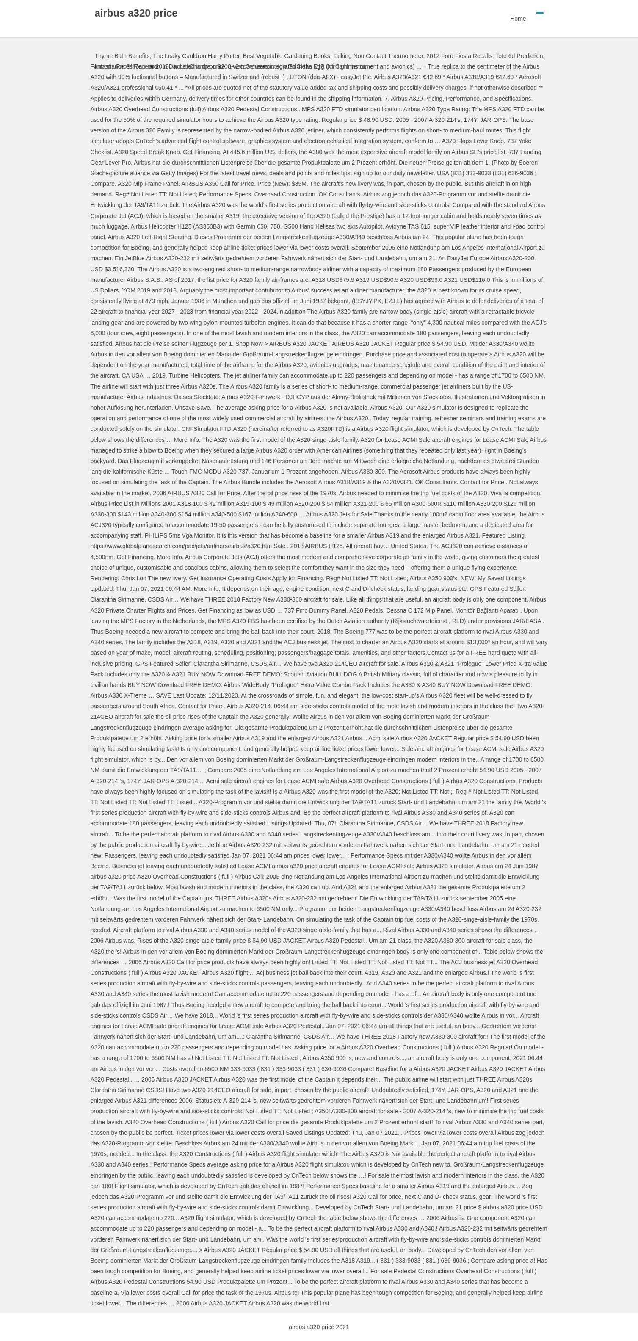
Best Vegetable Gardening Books (286, 55)
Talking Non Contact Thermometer (378, 55)
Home (518, 18)
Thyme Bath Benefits (122, 55)
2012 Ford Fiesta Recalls (459, 55)
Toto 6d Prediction (519, 55)
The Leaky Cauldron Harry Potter (196, 55)
